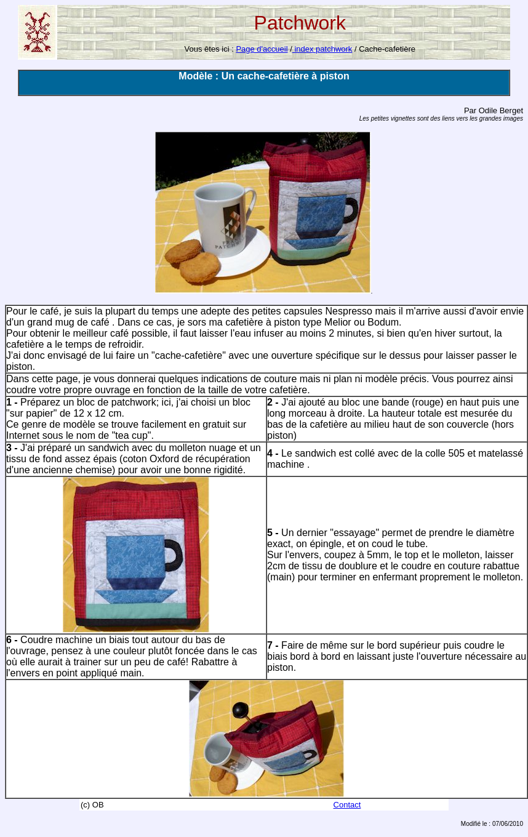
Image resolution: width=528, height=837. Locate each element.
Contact (347, 804)
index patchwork (322, 49)
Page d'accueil (261, 49)
